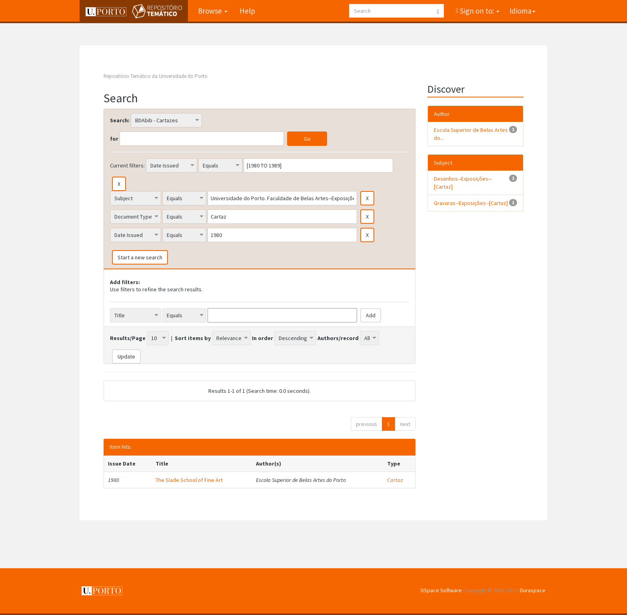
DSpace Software (441, 590)
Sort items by (193, 338)
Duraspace (532, 590)
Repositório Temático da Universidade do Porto (156, 76)
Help (247, 11)
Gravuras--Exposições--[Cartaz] (471, 203)
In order (262, 338)
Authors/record (338, 338)
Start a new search (140, 257)
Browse (213, 11)
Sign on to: (478, 11)
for (114, 138)
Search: (120, 120)
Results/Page (128, 338)
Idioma (522, 11)
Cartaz (395, 480)
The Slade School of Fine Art (189, 480)
